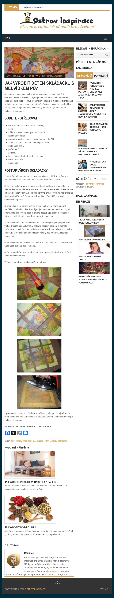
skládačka (62, 441)
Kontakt (104, 589)
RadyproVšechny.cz (94, 184)
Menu (7, 38)
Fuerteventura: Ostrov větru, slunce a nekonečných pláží (92, 151)
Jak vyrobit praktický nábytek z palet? (30, 482)
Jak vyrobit (57, 76)
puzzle (40, 441)
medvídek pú (29, 441)
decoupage (16, 441)
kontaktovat (53, 571)
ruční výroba (50, 441)
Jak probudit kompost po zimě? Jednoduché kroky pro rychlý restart (92, 111)
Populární (101, 75)
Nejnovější (84, 75)
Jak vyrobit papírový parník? (92, 239)
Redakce (30, 76)
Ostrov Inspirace (35, 589)
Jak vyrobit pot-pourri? (20, 527)
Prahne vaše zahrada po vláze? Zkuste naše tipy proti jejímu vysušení (93, 279)
